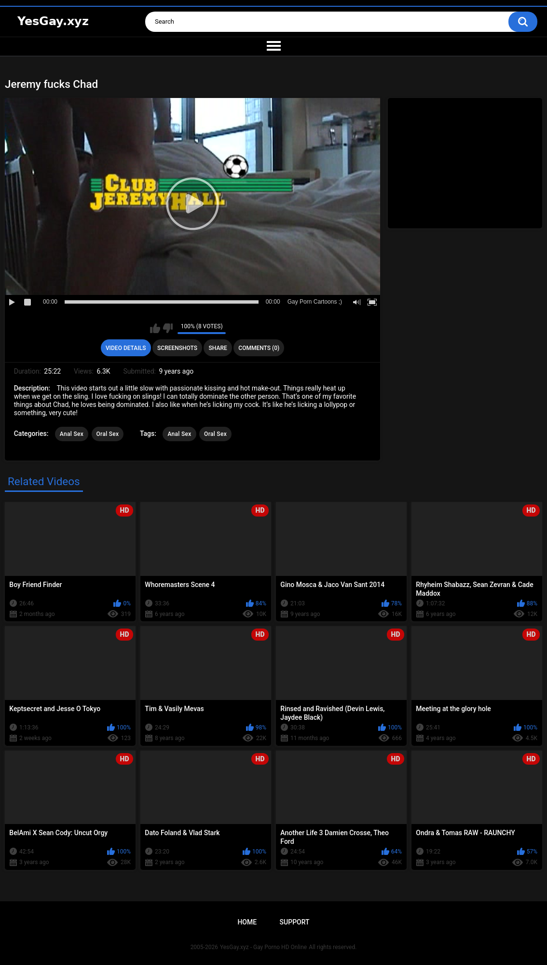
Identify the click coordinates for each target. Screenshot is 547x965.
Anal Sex (71, 434)
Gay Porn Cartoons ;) (314, 301)
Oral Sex (107, 434)
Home (247, 922)
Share (218, 348)
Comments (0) (258, 348)
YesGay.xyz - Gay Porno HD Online (263, 947)
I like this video (155, 328)
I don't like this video (168, 328)
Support (295, 922)
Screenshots (177, 348)
